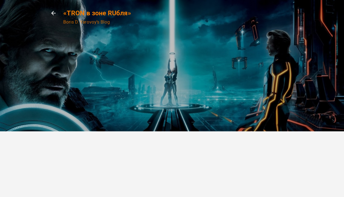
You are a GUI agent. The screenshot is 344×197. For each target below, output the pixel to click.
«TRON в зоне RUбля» (97, 13)
